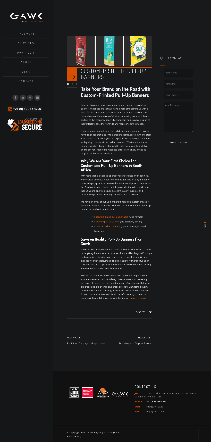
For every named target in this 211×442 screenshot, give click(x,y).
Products (26, 33)
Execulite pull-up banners (107, 226)
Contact (26, 81)
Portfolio (26, 52)
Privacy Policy (74, 436)
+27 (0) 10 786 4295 (156, 401)
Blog (26, 71)
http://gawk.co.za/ (155, 411)
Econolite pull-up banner (107, 221)
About (26, 62)
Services (26, 43)
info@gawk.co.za (154, 406)
